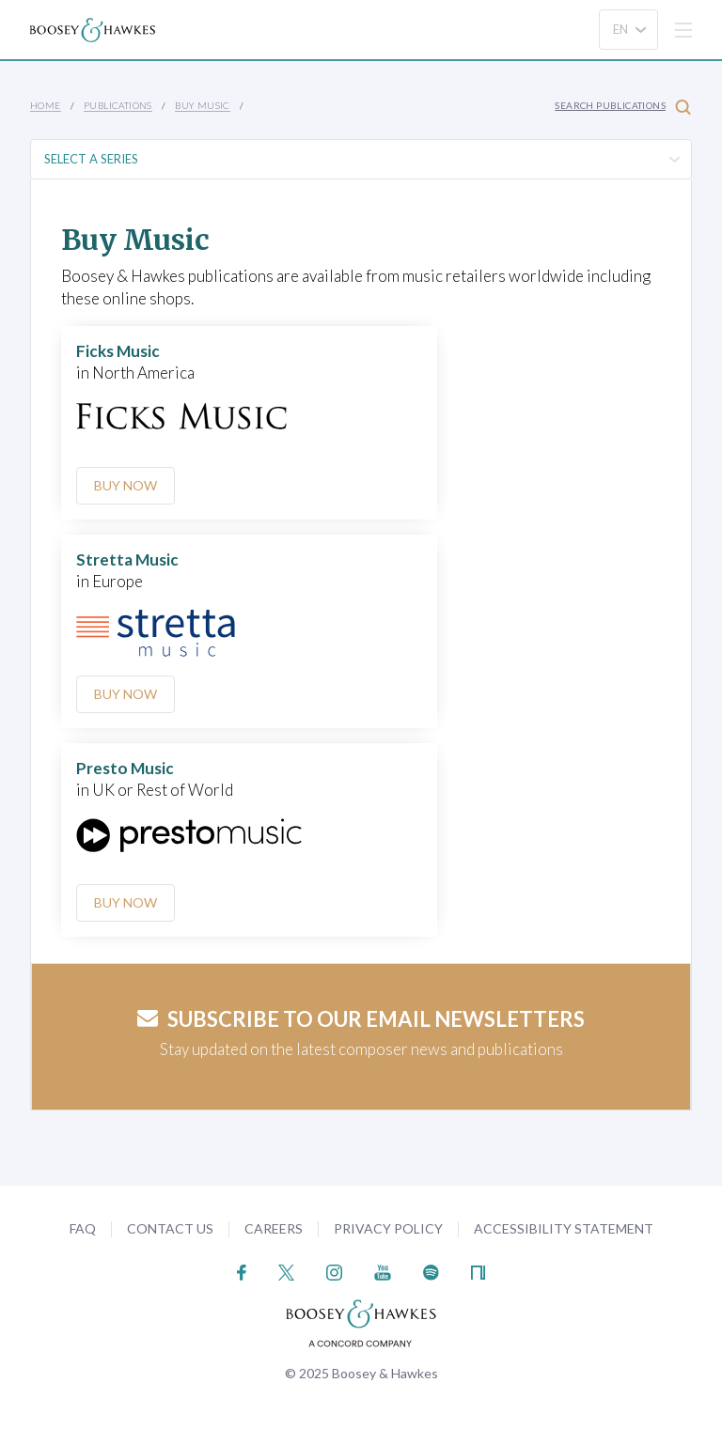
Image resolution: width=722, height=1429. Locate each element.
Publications (118, 105)
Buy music (202, 105)
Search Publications (623, 107)
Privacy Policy (388, 1228)
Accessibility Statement (563, 1228)
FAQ (83, 1228)
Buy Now (125, 485)
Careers (273, 1228)
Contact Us (170, 1228)
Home (45, 105)
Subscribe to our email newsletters (361, 1019)
